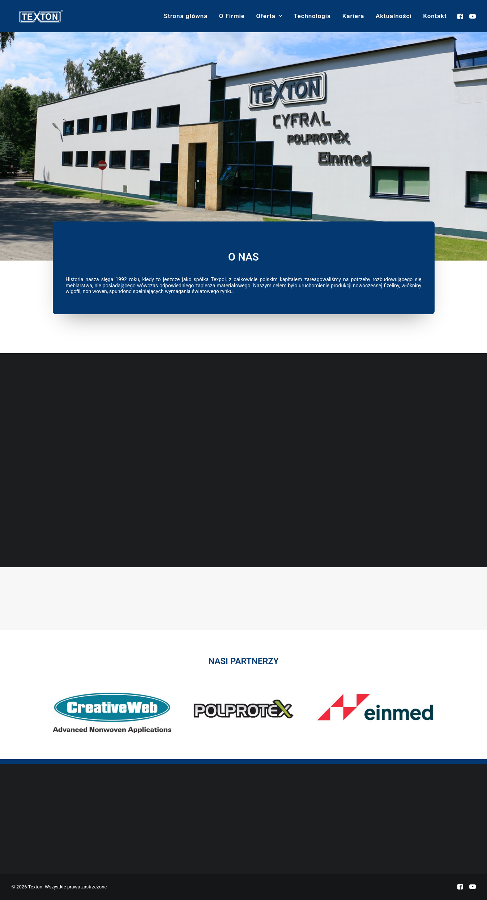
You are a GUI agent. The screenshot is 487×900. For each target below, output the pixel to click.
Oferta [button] (269, 16)
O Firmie (232, 16)
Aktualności (394, 16)
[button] (461, 16)
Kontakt (435, 16)
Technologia (312, 16)
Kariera (353, 16)
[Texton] (33, 16)
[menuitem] (186, 16)
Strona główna (186, 16)
